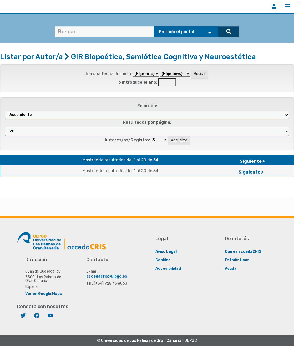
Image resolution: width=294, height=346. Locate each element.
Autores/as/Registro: (127, 139)
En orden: (147, 105)
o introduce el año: (137, 82)
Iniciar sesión (274, 6)
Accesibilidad (168, 268)
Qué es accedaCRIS (243, 251)
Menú (288, 6)
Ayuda (230, 268)
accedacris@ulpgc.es (106, 276)
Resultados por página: (147, 122)
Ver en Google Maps (43, 293)
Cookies (162, 260)
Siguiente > (252, 161)
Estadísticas (237, 260)
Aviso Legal (166, 251)
